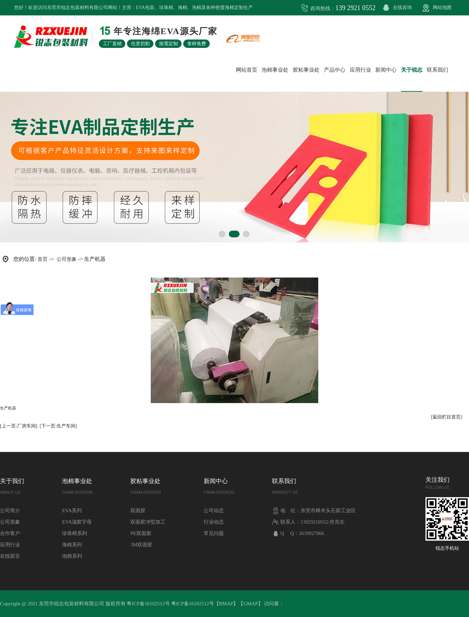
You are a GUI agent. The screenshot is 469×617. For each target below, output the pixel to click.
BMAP (226, 603)
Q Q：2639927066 (298, 533)
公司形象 (67, 259)
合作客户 (10, 533)
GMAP (250, 603)
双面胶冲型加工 (147, 522)
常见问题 (214, 533)
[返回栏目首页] (446, 416)
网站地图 (442, 7)
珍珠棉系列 (74, 533)
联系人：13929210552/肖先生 (308, 522)
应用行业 (360, 70)
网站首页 (246, 70)
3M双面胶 (141, 544)
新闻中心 (386, 70)
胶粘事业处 (306, 70)
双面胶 (137, 510)
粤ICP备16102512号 (148, 603)
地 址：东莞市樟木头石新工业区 (314, 510)
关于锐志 (411, 70)
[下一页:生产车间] (58, 426)
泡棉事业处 (275, 70)
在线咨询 (402, 7)
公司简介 (10, 510)
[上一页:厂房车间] (18, 426)
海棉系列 (72, 544)
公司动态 (214, 510)
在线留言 (10, 556)
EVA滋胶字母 (77, 522)
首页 (43, 259)
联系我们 (437, 70)
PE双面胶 (140, 533)
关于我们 (12, 488)
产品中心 (334, 70)
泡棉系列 (72, 556)
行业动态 (214, 522)
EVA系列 (72, 510)
